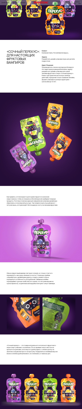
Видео (65, 2)
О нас (70, 2)
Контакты (73, 3)
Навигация (15, 2)
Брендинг (23, 2)
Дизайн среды (5, 2)
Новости (77, 2)
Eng (79, 3)
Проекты (58, 2)
